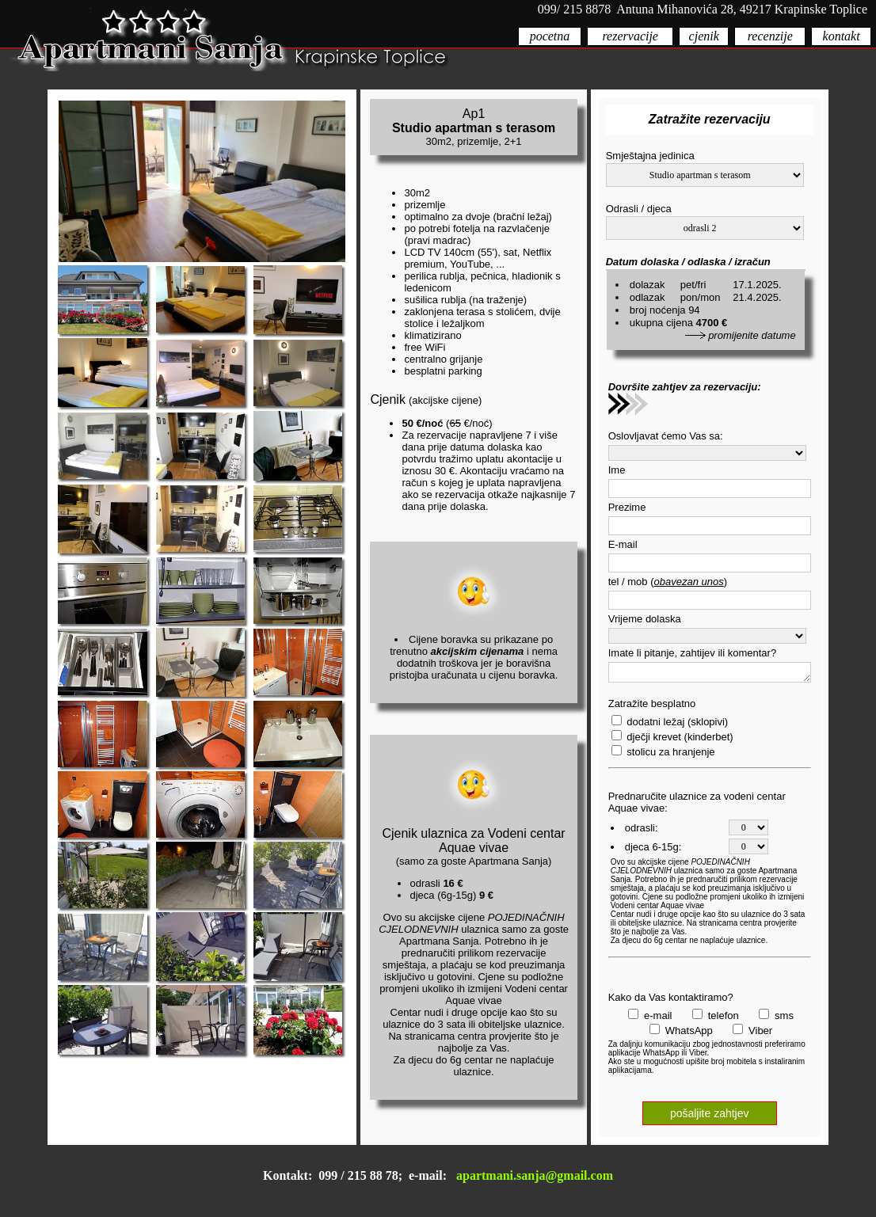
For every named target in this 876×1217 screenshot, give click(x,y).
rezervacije (629, 36)
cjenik (704, 36)
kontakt (841, 36)
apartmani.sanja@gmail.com (534, 1175)
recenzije (770, 36)
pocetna (550, 36)
